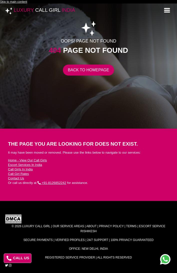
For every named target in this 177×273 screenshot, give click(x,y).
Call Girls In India (20, 169)
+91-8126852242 (51, 183)
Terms (131, 226)
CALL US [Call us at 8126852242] (17, 258)
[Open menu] (167, 10)
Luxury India (44, 10)
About (91, 226)
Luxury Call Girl (36, 226)
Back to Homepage (88, 70)
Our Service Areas (68, 226)
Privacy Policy (111, 226)
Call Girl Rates (18, 174)
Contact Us (16, 178)
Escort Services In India (25, 165)
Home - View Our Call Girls (27, 160)
